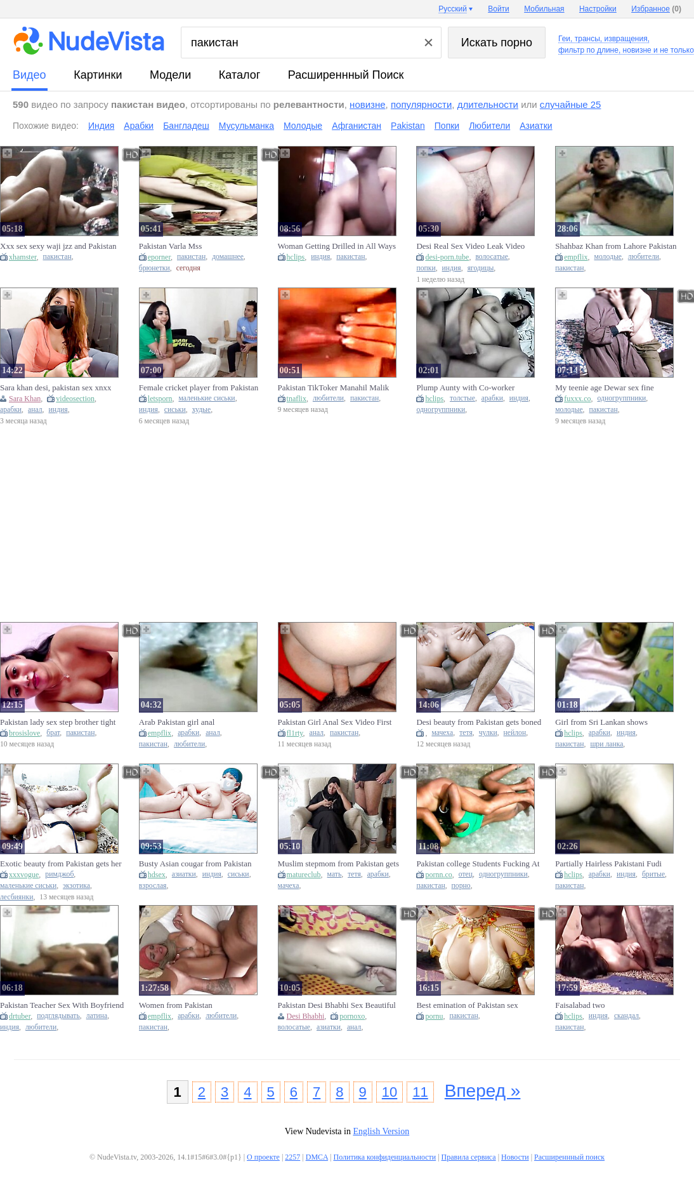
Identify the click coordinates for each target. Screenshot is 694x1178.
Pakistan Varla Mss (170, 246)
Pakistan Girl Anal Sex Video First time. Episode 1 (335, 722)
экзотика (76, 886)
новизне (367, 104)
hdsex (157, 874)
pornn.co (438, 874)
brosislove (24, 733)
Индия (101, 126)
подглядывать (58, 1016)
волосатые (491, 257)
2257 (292, 1157)
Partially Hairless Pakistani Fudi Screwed (608, 864)
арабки (11, 410)
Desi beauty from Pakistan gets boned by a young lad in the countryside (478, 722)
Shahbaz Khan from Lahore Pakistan (615, 246)
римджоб (59, 874)
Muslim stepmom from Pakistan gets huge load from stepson (338, 864)
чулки (488, 733)
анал (35, 410)
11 (420, 1092)
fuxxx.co (577, 398)
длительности (487, 104)
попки (425, 268)
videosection (75, 398)
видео (29, 75)
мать (334, 874)
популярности (421, 104)
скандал (626, 1016)
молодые (608, 257)
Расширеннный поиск (346, 75)
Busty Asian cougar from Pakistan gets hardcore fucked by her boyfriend (195, 864)
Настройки (598, 8)
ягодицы (481, 268)
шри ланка (606, 744)
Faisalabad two (580, 1005)
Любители (489, 126)
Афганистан (356, 126)
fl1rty (295, 733)
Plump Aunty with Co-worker (465, 387)
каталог (239, 75)
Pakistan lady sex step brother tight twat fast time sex (57, 722)
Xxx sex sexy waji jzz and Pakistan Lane (58, 246)
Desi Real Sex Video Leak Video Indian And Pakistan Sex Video (470, 246)
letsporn (160, 398)
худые (201, 410)
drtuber (19, 1016)
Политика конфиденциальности (384, 1157)
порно (461, 886)
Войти (498, 8)
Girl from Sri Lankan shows (601, 722)
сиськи (175, 410)
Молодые (303, 126)
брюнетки (154, 268)
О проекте (263, 1157)
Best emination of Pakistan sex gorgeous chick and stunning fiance (474, 1005)
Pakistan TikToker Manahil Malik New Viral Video (334, 388)
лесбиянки (16, 897)
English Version (381, 1131)
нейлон (515, 733)
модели (170, 75)
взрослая (153, 886)
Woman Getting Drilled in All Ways (337, 246)
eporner (159, 257)
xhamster (23, 257)
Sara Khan (25, 398)
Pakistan (408, 126)
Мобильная (544, 8)
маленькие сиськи (206, 398)
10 (389, 1092)
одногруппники (440, 410)
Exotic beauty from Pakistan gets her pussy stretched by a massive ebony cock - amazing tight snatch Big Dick (61, 864)
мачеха (442, 733)
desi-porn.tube (447, 257)
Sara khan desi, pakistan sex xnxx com (55, 388)
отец (466, 874)
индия (320, 257)
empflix (575, 257)
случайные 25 (570, 104)
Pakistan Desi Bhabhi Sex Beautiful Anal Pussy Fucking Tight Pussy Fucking (337, 1005)
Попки (447, 126)
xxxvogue (24, 874)
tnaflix (296, 398)
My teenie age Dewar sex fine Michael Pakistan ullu (604, 388)
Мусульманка (246, 126)
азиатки (184, 874)
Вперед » (483, 1091)
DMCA (317, 1157)
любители (643, 257)
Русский (452, 8)
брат (53, 733)
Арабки (139, 126)
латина (97, 1016)
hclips (296, 257)
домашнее (228, 257)
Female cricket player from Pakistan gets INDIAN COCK (198, 388)
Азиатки (536, 126)
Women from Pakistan (176, 1005)
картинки (98, 75)
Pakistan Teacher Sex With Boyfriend (62, 1005)
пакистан (57, 257)
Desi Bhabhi (306, 1016)
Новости (515, 1157)
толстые (462, 398)
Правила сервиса (469, 1157)
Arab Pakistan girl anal (177, 722)
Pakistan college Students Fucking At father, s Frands (477, 864)
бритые (653, 874)
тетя (466, 733)
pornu (434, 1016)
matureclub (304, 874)
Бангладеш (186, 126)
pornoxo (352, 1016)
